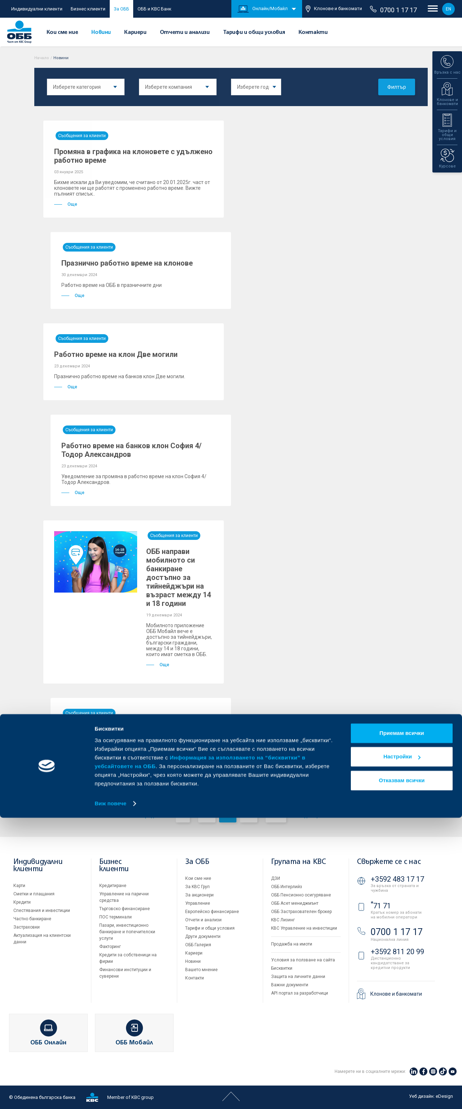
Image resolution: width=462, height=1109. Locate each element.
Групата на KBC (298, 862)
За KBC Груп (197, 886)
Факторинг (110, 946)
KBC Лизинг (283, 919)
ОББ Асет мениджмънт (294, 903)
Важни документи (289, 984)
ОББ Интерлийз (286, 886)
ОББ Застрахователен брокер (301, 911)
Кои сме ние (62, 32)
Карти (19, 885)
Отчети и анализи (185, 32)
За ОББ (121, 9)
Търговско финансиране (124, 908)
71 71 (381, 905)
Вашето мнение (201, 969)
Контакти (313, 32)
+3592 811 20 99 (397, 951)
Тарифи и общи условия (254, 32)
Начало (41, 58)
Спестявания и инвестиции (41, 910)
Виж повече (110, 1095)
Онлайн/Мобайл (262, 9)
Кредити (22, 902)
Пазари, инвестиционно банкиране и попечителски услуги (127, 932)
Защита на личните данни (298, 976)
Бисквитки (281, 968)
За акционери (199, 895)
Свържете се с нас (388, 862)
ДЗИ (275, 878)
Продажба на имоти (291, 944)
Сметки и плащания (34, 893)
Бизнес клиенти (88, 9)
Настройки (401, 1048)
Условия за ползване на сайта (303, 959)
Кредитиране (112, 885)
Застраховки (26, 927)
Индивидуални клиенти (36, 9)
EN (448, 9)
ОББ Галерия (198, 944)
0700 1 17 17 (393, 10)
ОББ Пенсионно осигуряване (301, 895)
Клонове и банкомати (334, 8)
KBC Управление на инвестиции (304, 928)
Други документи (203, 936)
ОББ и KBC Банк (154, 9)
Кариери (135, 32)
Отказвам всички (402, 1072)
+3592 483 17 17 (397, 879)
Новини (101, 32)
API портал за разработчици (299, 993)
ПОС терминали (115, 917)
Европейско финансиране (212, 911)
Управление (197, 903)
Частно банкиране (32, 918)
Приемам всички (401, 1024)
